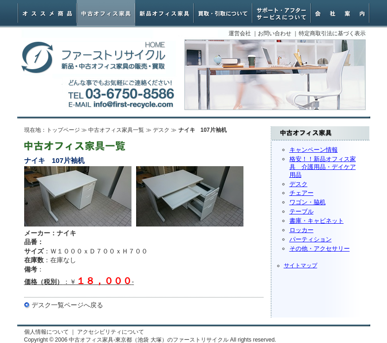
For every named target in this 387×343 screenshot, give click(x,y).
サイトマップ (300, 265)
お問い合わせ (274, 33)
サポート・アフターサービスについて (281, 13)
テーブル (301, 211)
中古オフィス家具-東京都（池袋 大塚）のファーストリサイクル (93, 58)
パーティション (310, 239)
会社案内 (340, 13)
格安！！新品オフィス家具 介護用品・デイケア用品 (322, 166)
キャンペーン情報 (313, 149)
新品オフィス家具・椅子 (164, 13)
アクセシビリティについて (110, 332)
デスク (298, 184)
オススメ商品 (47, 13)
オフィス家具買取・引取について (223, 13)
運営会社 (240, 33)
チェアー (301, 192)
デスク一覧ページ (58, 305)
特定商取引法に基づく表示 (332, 33)
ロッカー (301, 230)
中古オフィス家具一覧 (116, 130)
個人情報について (46, 332)
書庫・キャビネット (316, 220)
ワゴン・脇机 (307, 202)
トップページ (63, 130)
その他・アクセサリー (319, 248)
